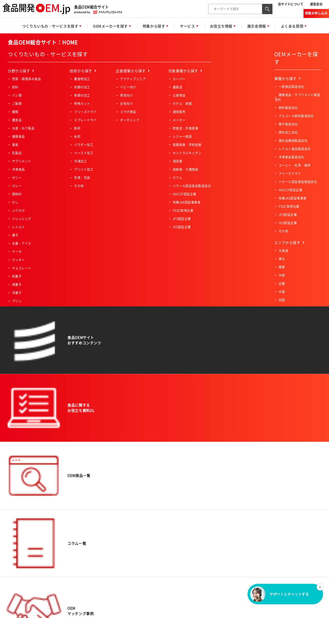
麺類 (15, 112)
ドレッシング (21, 218)
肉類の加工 (82, 87)
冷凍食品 (18, 169)
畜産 (15, 144)
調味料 (17, 194)
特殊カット (82, 103)
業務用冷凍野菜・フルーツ (31, 342)
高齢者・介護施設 (185, 169)
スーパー (179, 79)
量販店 (177, 87)
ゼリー (17, 177)
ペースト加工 (83, 153)
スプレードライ (85, 120)
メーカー (179, 120)
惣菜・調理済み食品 (26, 79)
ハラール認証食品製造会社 (192, 186)
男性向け (126, 95)
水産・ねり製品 (23, 128)
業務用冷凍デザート (26, 358)
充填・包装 (82, 177)
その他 (17, 375)
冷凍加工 (80, 161)
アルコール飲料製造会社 (296, 116)
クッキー (18, 260)
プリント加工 (83, 169)
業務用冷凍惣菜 (23, 334)
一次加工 (18, 367)
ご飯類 (17, 103)
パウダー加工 (83, 144)
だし (15, 202)
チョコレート (21, 268)
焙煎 (77, 136)
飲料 (15, 87)
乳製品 (17, 153)
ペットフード (21, 309)
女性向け (126, 103)
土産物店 (179, 95)
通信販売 (179, 112)
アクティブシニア (133, 79)
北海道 (283, 250)
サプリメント (21, 161)
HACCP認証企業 (184, 194)
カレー (17, 186)
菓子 (15, 235)
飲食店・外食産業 (185, 128)
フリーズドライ (85, 112)
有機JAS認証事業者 (187, 202)
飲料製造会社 (288, 107)
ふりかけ (18, 210)
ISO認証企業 (182, 227)
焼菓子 (17, 284)
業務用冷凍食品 (23, 325)
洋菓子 (17, 292)
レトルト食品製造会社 (295, 149)
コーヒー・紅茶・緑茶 (28, 317)
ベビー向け (128, 87)
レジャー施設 (182, 136)
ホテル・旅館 (182, 103)
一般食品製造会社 (291, 86)
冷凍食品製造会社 (291, 157)
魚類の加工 (82, 95)
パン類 (17, 95)
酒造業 (177, 161)
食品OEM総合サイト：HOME (43, 42)
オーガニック (129, 120)
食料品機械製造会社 (293, 140)
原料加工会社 (288, 132)
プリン (17, 301)
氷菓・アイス (21, 243)
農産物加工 (82, 79)
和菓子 (17, 276)
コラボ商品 (128, 112)
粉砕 (77, 128)
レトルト (18, 227)
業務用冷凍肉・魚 (25, 350)
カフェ (177, 177)
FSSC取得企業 (183, 210)
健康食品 (18, 136)
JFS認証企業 (182, 218)
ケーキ (17, 251)
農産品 (17, 120)
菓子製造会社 (288, 124)
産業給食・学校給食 (187, 144)
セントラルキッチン (187, 153)
